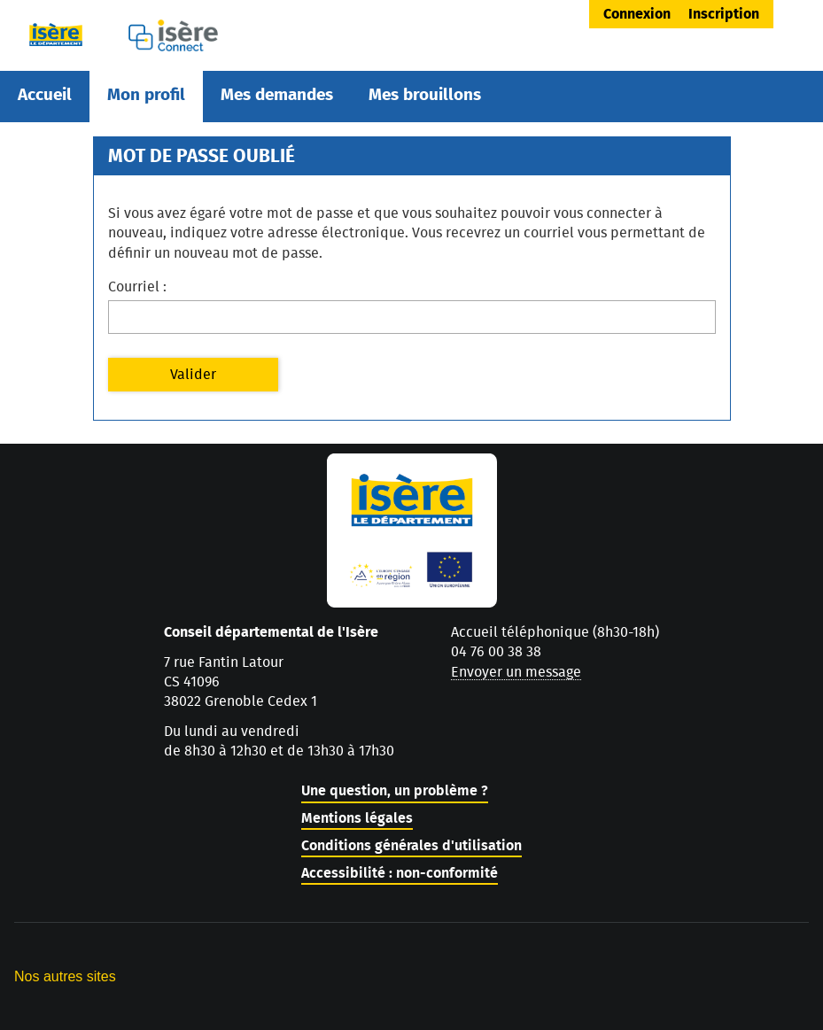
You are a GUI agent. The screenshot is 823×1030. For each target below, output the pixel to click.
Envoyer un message (516, 672)
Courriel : (137, 287)
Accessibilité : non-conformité (399, 873)
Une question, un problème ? (394, 791)
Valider (193, 375)
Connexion (637, 14)
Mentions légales (357, 818)
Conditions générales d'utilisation (411, 846)
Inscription (723, 14)
